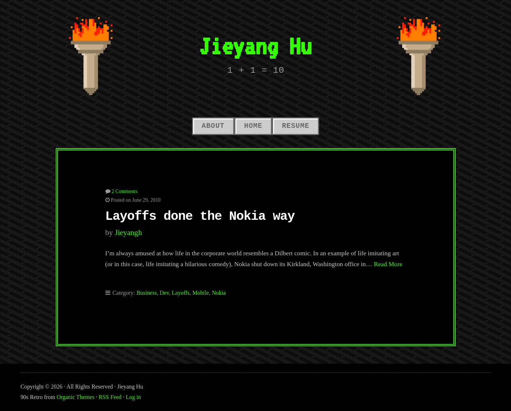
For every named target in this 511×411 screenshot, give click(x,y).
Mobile (200, 293)
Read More (388, 264)
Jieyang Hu (255, 46)
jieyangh (128, 232)
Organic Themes (75, 397)
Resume (295, 126)
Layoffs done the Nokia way (200, 216)
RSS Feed (110, 397)
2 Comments (125, 191)
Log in (133, 397)
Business (147, 293)
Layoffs (180, 293)
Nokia (219, 293)
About (213, 126)
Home (253, 126)
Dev (164, 293)
